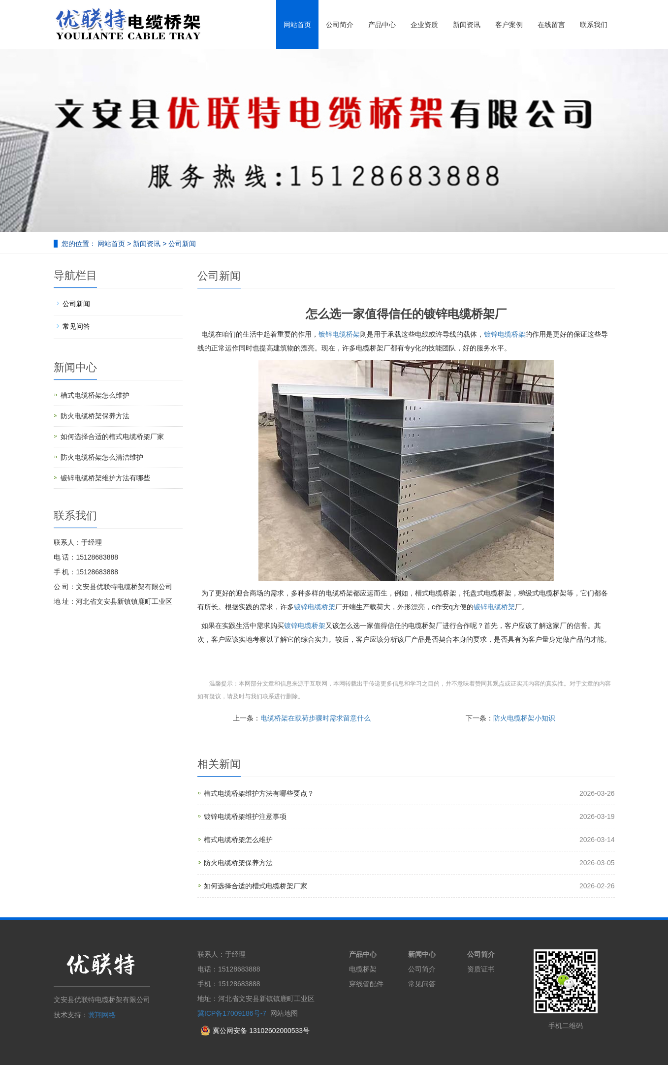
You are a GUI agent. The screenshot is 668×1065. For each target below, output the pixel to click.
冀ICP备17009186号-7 (231, 1013)
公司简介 (339, 25)
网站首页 (297, 25)
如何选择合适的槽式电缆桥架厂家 (255, 886)
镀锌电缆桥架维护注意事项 (245, 816)
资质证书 (481, 969)
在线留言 (551, 25)
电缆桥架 (363, 969)
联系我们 (593, 25)
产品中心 (382, 25)
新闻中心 (422, 954)
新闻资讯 (466, 25)
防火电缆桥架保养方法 (238, 863)
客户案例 (509, 25)
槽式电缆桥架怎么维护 (238, 840)
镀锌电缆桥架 (339, 334)
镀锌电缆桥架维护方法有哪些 (105, 478)
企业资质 (424, 25)
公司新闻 (181, 244)
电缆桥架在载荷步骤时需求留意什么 (315, 718)
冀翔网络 (102, 1015)
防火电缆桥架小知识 (524, 718)
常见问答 (76, 326)
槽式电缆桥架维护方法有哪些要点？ (259, 793)
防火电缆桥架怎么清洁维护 (102, 457)
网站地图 (284, 1013)
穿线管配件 (366, 984)
